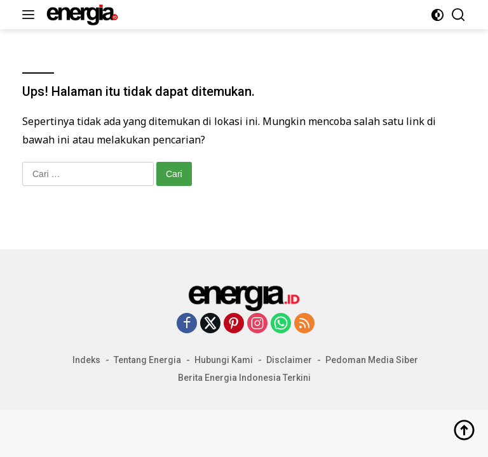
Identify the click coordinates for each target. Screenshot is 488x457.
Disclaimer (289, 360)
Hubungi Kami (223, 360)
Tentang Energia (147, 360)
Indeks (86, 360)
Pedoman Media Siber (371, 360)
